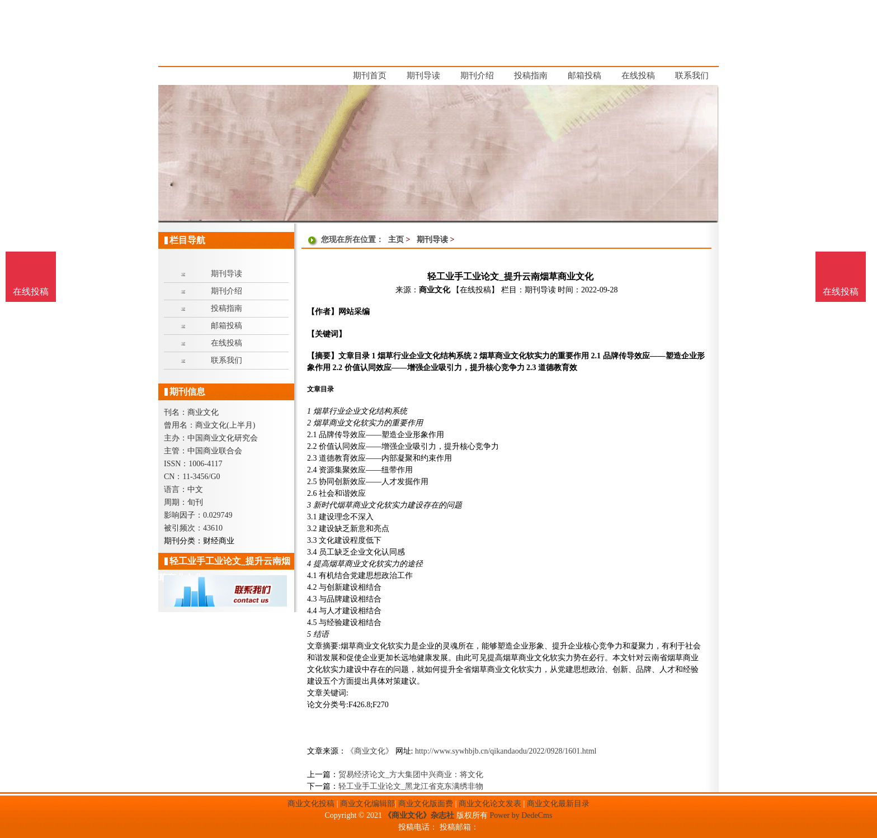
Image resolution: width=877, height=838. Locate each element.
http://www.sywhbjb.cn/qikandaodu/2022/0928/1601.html (506, 751)
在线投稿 (841, 291)
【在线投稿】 (475, 290)
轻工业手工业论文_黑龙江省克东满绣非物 (410, 786)
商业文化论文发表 (490, 803)
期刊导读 (432, 239)
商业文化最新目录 (558, 803)
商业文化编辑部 (367, 803)
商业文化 (434, 290)
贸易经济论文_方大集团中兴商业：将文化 (410, 774)
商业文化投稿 (310, 803)
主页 (396, 239)
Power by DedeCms (520, 815)
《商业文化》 (369, 751)
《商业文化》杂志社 (419, 815)
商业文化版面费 (425, 803)
